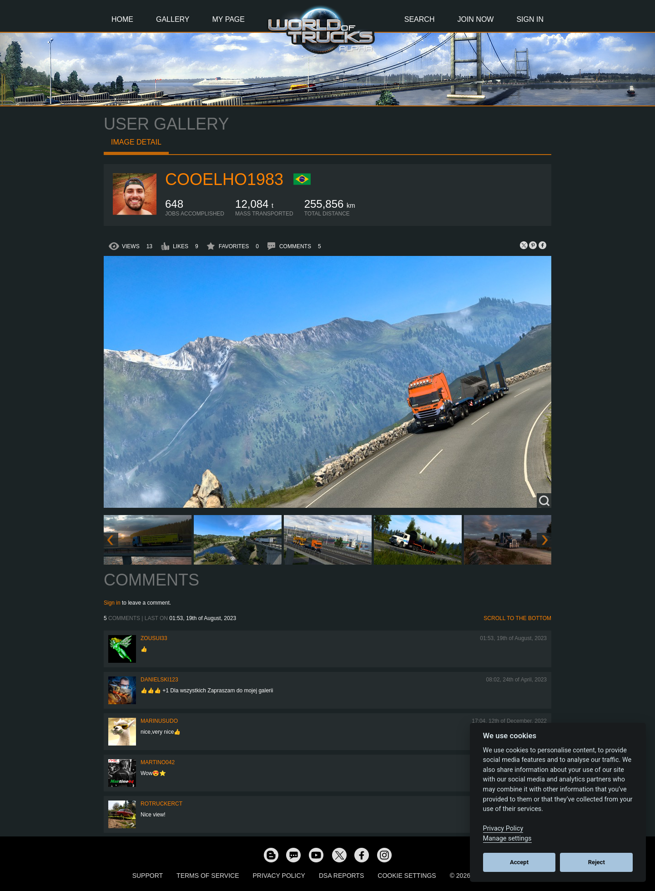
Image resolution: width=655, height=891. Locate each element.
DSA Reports (341, 875)
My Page (228, 19)
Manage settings (507, 838)
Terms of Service (207, 875)
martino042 (158, 762)
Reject (596, 862)
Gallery (173, 19)
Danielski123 (159, 679)
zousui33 (154, 638)
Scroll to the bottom (517, 618)
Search (419, 19)
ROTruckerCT (161, 804)
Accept (519, 862)
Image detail (136, 142)
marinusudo (159, 721)
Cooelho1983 (224, 179)
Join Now (475, 19)
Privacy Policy (279, 875)
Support (147, 875)
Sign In (530, 19)
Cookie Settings (407, 875)
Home (122, 19)
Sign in (112, 603)
